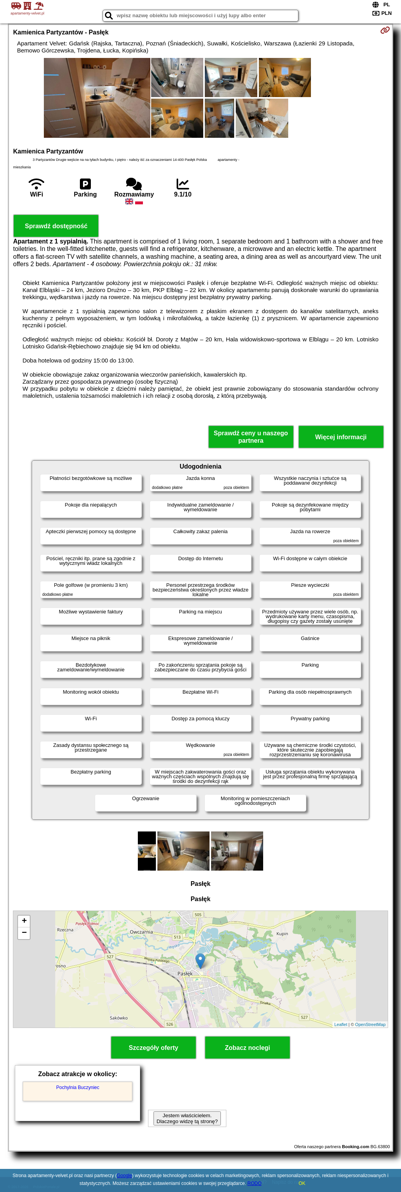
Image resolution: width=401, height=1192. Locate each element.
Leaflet (340, 1024)
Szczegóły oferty (153, 1047)
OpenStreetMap (370, 1024)
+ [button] (24, 921)
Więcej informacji (341, 437)
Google (124, 1175)
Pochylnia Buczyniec (77, 1087)
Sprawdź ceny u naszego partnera (251, 437)
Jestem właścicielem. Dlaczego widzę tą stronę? (187, 1118)
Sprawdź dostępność (56, 226)
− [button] (24, 933)
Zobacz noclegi (247, 1047)
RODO (254, 1183)
